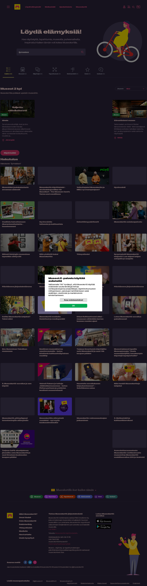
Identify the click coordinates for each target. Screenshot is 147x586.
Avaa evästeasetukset (73, 300)
